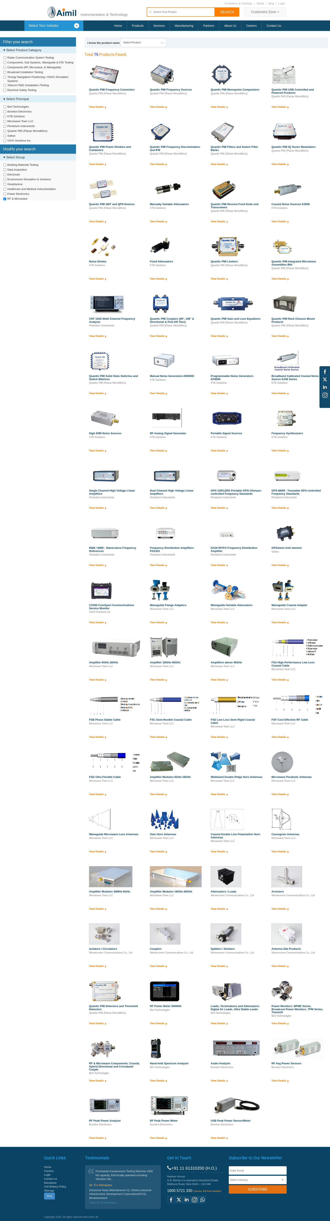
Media (261, 3)
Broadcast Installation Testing (25, 72)
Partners (208, 25)
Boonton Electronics (19, 111)
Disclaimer (50, 1182)
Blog (271, 3)
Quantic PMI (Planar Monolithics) (27, 130)
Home (118, 25)
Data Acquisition (17, 169)
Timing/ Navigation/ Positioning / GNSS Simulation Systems (37, 79)
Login (281, 3)
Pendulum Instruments (21, 126)
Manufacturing (184, 25)
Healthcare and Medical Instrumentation (31, 189)
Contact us (50, 1178)
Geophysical (15, 184)
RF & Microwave (17, 198)
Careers (251, 25)
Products (138, 25)
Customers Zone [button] (265, 12)
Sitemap (49, 1190)
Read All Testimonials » (103, 1202)
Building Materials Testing (22, 164)
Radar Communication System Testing (30, 57)
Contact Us (274, 25)
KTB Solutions (16, 116)
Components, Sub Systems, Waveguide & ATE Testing (40, 62)
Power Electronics (18, 193)
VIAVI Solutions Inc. (19, 140)
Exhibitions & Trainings (238, 3)
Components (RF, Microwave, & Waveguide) (34, 67)
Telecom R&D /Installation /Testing (28, 85)
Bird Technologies (18, 106)
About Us (230, 25)
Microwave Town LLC (20, 121)
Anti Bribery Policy (55, 1186)
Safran (11, 135)
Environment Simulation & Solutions (29, 179)
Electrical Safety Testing (21, 90)
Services (159, 25)
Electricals (13, 174)
